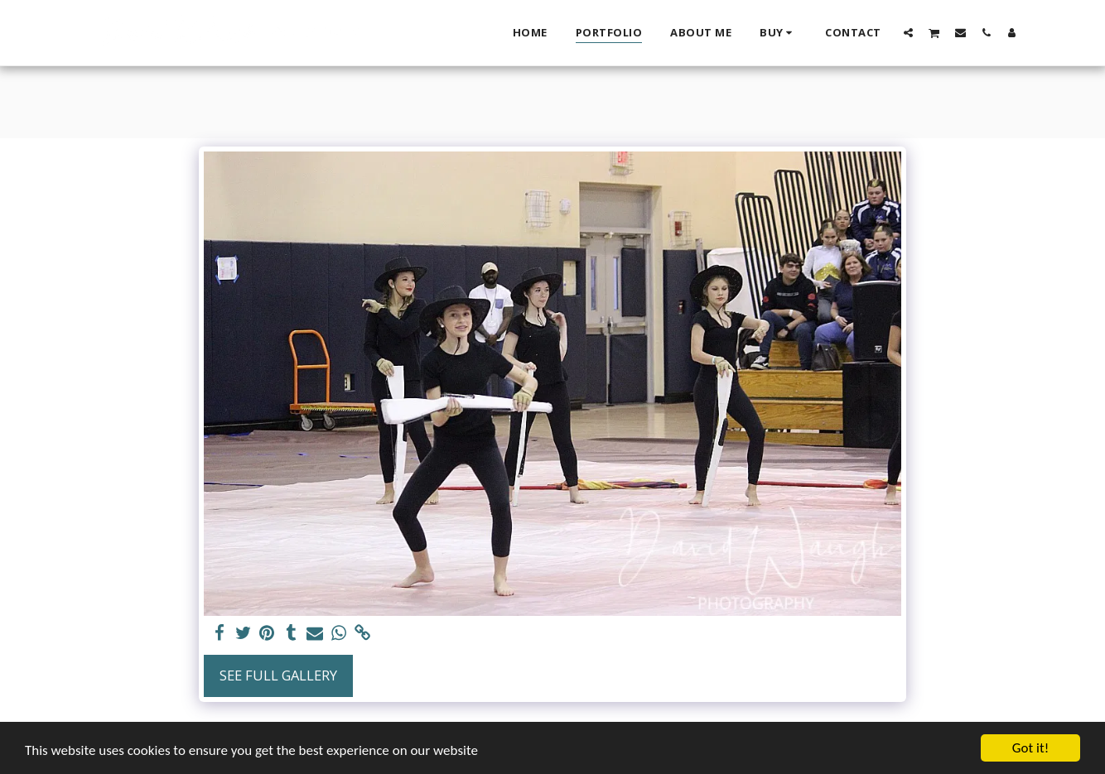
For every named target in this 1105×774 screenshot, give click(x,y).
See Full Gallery (278, 675)
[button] (908, 32)
